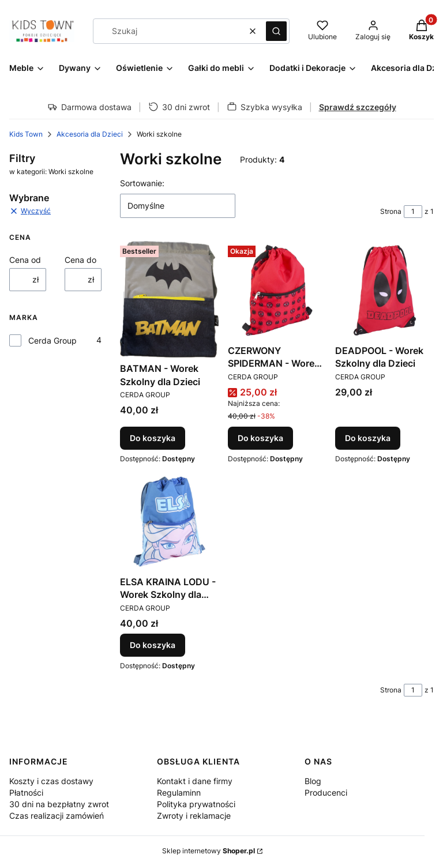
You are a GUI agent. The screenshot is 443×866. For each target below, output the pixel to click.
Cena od (25, 260)
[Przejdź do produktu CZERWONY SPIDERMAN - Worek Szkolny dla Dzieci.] (277, 290)
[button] (276, 31)
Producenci (326, 792)
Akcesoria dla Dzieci (90, 134)
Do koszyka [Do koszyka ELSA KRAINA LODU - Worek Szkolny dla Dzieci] (152, 645)
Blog (313, 781)
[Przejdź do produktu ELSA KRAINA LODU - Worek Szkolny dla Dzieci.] (169, 521)
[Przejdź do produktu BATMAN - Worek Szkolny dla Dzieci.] (169, 299)
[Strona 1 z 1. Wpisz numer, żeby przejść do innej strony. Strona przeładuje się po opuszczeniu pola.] (413, 211)
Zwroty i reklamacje (194, 815)
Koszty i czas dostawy (51, 781)
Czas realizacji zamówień (56, 815)
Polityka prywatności (196, 804)
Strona (390, 211)
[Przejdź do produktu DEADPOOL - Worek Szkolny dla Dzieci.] (384, 290)
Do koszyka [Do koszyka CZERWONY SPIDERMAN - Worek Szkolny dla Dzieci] (260, 438)
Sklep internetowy (208, 850)
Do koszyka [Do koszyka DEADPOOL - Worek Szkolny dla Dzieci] (368, 438)
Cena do (80, 260)
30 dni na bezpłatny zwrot (59, 804)
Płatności (26, 792)
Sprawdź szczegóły (357, 107)
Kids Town (26, 134)
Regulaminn (179, 792)
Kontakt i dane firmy (194, 781)
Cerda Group (52, 340)
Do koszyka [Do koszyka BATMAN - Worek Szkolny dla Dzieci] (152, 438)
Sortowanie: (142, 183)
